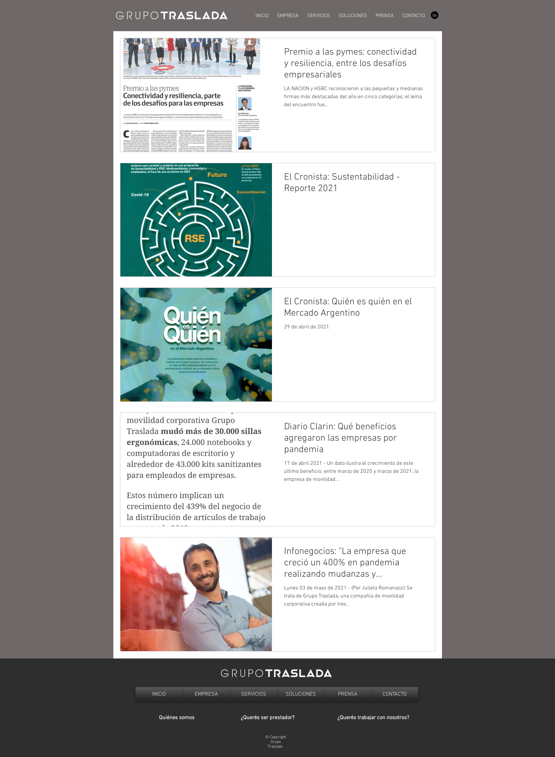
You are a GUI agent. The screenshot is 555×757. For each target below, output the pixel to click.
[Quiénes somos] (177, 718)
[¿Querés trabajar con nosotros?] (373, 718)
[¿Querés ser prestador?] (267, 718)
